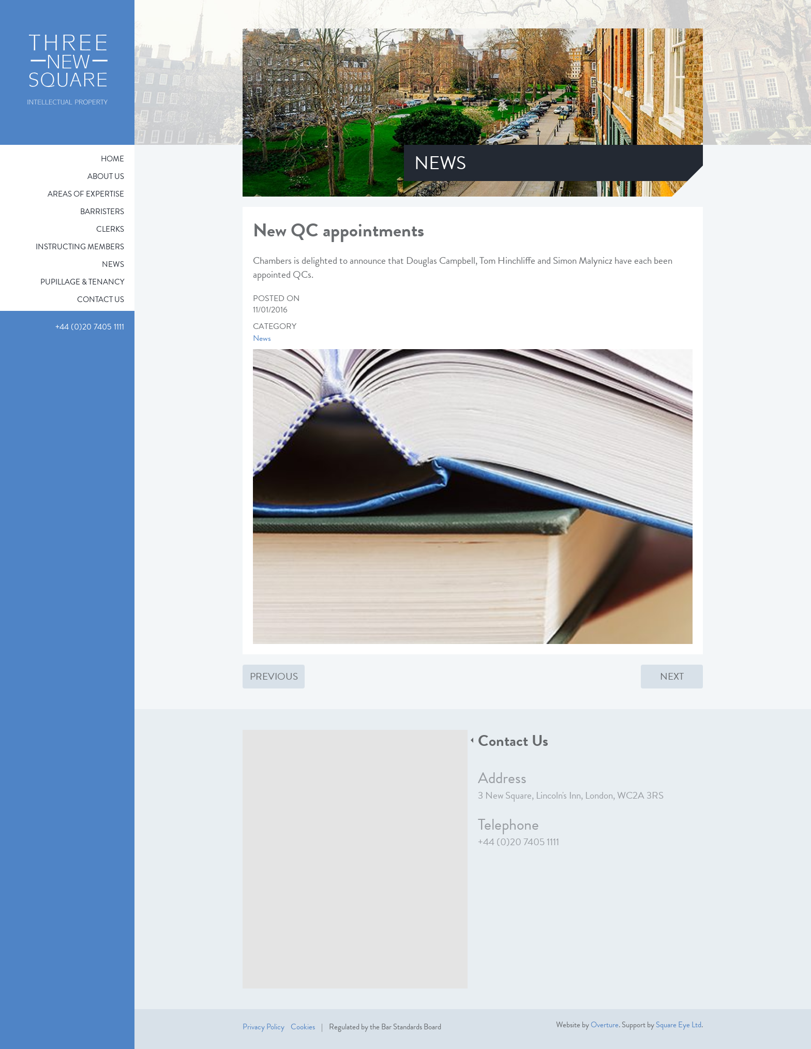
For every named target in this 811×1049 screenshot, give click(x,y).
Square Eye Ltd (678, 1024)
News (113, 264)
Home (112, 158)
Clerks (110, 229)
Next (672, 676)
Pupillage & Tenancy (82, 282)
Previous (274, 676)
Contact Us (100, 299)
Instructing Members (80, 246)
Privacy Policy (263, 1026)
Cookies (303, 1026)
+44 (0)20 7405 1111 (518, 841)
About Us (105, 176)
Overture (605, 1024)
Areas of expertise (86, 194)
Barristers (102, 211)
